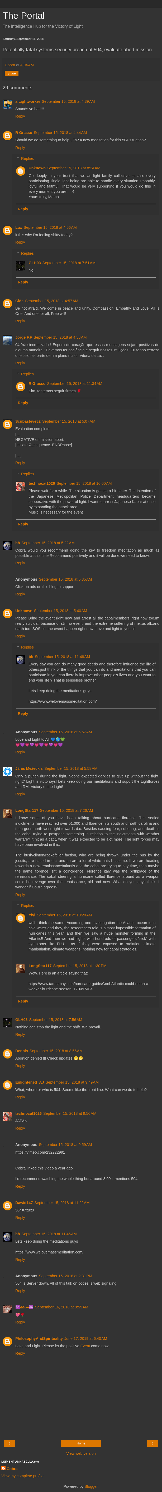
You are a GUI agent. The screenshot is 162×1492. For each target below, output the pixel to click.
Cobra (12, 1469)
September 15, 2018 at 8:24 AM (73, 168)
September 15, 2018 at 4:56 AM (50, 227)
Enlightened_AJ (29, 1082)
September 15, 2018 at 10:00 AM (84, 483)
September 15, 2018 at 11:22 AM (61, 1203)
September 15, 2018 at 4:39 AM (68, 101)
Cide (19, 301)
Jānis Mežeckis (29, 768)
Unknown (37, 168)
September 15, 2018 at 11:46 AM (49, 1234)
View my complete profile (22, 1476)
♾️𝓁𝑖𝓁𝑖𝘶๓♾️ (24, 1307)
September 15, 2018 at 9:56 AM (69, 1113)
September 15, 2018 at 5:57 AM (65, 732)
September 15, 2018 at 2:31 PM (65, 1276)
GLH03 (34, 263)
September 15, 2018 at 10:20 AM (64, 915)
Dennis (21, 1051)
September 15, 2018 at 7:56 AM (55, 1020)
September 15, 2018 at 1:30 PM (80, 966)
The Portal (24, 16)
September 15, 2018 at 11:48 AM (62, 657)
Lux (18, 227)
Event (85, 1346)
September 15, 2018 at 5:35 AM (65, 579)
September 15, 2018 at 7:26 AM (66, 810)
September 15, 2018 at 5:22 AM (48, 543)
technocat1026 (41, 483)
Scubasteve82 (28, 421)
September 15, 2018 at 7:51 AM (69, 263)
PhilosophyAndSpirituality (39, 1338)
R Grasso (23, 132)
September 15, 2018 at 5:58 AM (70, 768)
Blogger (91, 1486)
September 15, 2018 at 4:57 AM (51, 301)
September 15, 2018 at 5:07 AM (68, 421)
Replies (27, 158)
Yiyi (31, 915)
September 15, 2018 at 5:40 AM (60, 611)
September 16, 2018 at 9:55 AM (61, 1307)
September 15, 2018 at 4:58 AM (60, 337)
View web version (81, 1453)
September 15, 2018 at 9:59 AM (65, 1145)
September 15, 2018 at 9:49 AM (72, 1082)
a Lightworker (27, 101)
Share (11, 73)
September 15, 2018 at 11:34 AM (74, 383)
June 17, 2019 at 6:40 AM (85, 1338)
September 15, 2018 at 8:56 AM (56, 1051)
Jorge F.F (23, 337)
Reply (20, 116)
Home (81, 1443)
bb (17, 543)
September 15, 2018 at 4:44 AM (60, 132)
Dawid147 (24, 1203)
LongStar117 (26, 810)
